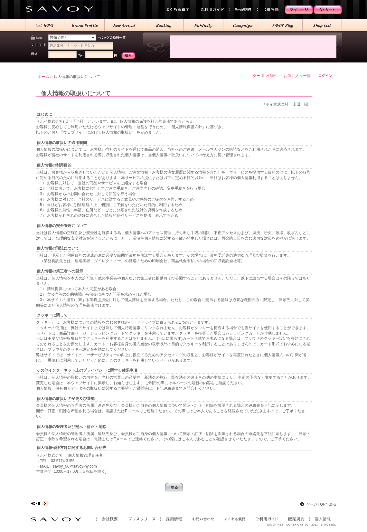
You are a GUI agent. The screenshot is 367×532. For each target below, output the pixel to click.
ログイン (325, 76)
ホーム (43, 76)
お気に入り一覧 (297, 75)
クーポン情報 (264, 75)
